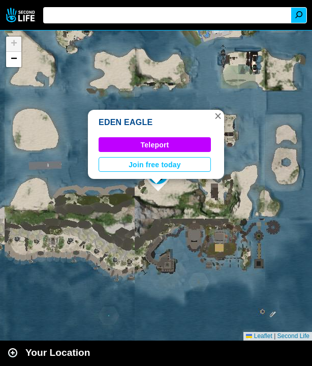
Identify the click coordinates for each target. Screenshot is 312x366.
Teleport (155, 145)
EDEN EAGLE (125, 122)
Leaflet (259, 336)
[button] (218, 116)
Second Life (21, 15)
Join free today (155, 165)
